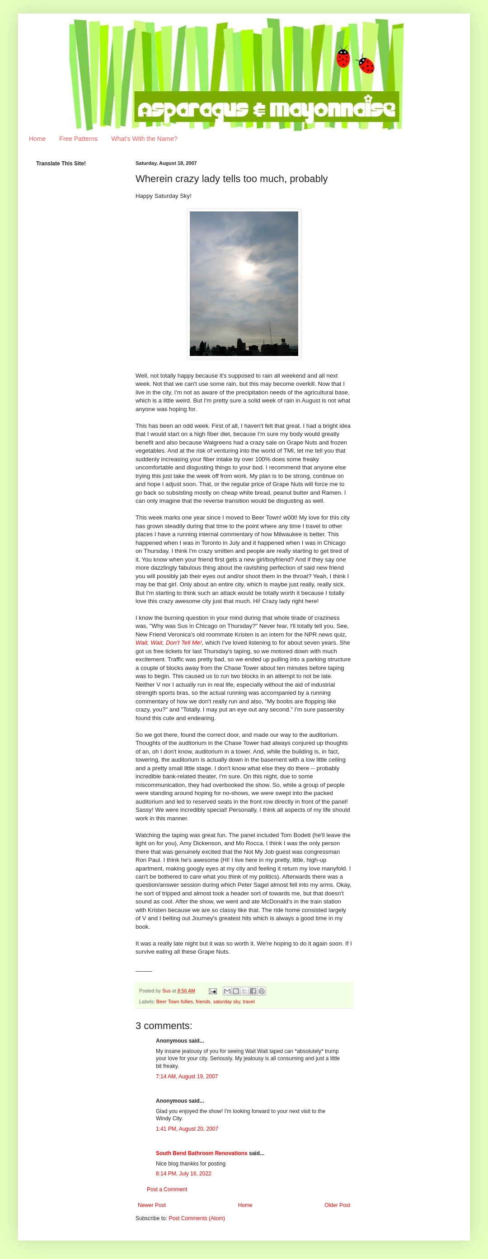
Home (37, 138)
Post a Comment (167, 1189)
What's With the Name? (144, 138)
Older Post (337, 1205)
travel (248, 1001)
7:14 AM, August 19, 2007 (187, 1076)
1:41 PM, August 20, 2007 (187, 1129)
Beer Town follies (174, 1001)
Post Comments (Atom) (197, 1218)
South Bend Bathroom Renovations (202, 1153)
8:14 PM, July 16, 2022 (183, 1173)
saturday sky (226, 1001)
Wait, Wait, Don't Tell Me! (169, 642)
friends (203, 1001)
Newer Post (152, 1205)
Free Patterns (78, 138)
